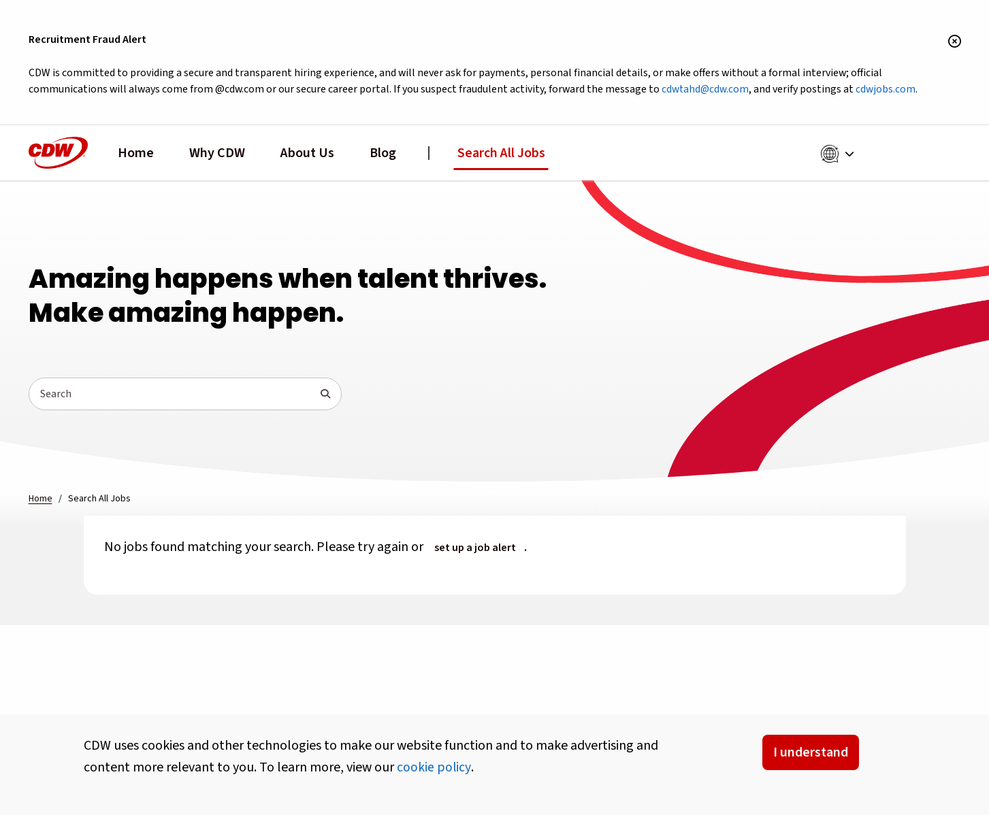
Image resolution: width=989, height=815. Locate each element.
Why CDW (217, 153)
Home (136, 153)
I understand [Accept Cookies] (810, 752)
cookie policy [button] (434, 767)
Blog (383, 153)
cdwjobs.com (903, 90)
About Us (307, 153)
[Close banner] (954, 42)
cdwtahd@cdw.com (719, 90)
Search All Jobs (501, 153)
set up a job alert (475, 548)
